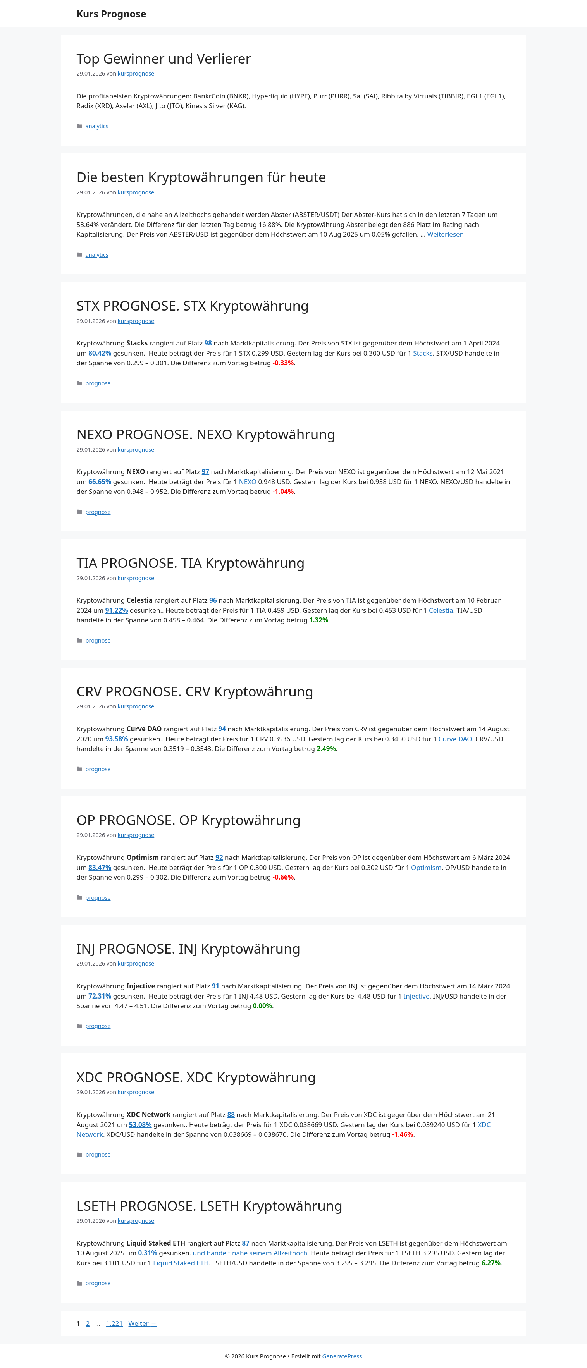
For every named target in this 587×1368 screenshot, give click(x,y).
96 (213, 600)
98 (208, 343)
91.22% (116, 610)
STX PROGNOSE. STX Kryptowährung (193, 305)
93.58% (116, 738)
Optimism (426, 867)
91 (215, 985)
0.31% (147, 1252)
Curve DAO (455, 738)
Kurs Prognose (111, 13)
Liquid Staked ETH (181, 1262)
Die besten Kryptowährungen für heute (201, 177)
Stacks (422, 353)
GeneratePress (342, 1356)
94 (222, 728)
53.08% (140, 1124)
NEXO (247, 481)
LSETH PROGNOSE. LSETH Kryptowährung (210, 1205)
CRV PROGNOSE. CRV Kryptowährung (195, 691)
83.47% (99, 867)
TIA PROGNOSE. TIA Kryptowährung (191, 562)
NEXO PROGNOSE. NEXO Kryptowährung (206, 434)
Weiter (143, 1323)
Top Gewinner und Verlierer (164, 58)
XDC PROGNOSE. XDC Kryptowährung (196, 1077)
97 (205, 471)
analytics (97, 126)
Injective (416, 996)
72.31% (99, 996)
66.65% (99, 481)
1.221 (114, 1323)
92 (219, 857)
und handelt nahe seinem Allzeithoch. (250, 1252)
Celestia (441, 610)
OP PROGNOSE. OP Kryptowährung (189, 820)
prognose (98, 383)
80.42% (99, 353)
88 (231, 1114)
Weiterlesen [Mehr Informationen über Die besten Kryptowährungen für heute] (445, 234)
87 (246, 1243)
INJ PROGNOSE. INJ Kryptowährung (189, 948)
